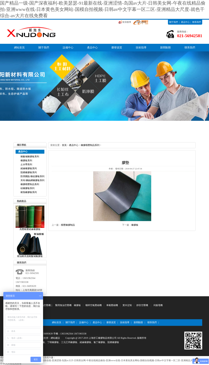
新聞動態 (165, 47)
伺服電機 (158, 305)
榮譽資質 (116, 47)
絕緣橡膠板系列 (29, 168)
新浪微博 (126, 22)
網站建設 (55, 338)
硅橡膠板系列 (27, 188)
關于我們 (173, 22)
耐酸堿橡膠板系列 (30, 156)
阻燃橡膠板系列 (29, 172)
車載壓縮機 (112, 305)
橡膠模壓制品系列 (30, 184)
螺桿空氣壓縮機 (93, 305)
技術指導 (141, 47)
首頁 (64, 145)
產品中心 (185, 22)
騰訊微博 (141, 22)
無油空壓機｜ (46, 305)
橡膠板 (134, 225)
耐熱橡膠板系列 (29, 192)
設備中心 (68, 47)
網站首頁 (19, 47)
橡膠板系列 (26, 160)
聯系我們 (196, 22)
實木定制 (127, 305)
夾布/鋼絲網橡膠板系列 (32, 180)
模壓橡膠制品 (68, 225)
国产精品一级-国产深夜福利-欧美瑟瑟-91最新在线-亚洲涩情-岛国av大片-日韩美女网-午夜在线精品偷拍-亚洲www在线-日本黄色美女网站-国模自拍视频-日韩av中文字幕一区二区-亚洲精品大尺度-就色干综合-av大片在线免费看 (102, 9)
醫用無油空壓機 (63, 305)
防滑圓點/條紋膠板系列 (32, 176)
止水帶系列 (26, 164)
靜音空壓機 (142, 305)
